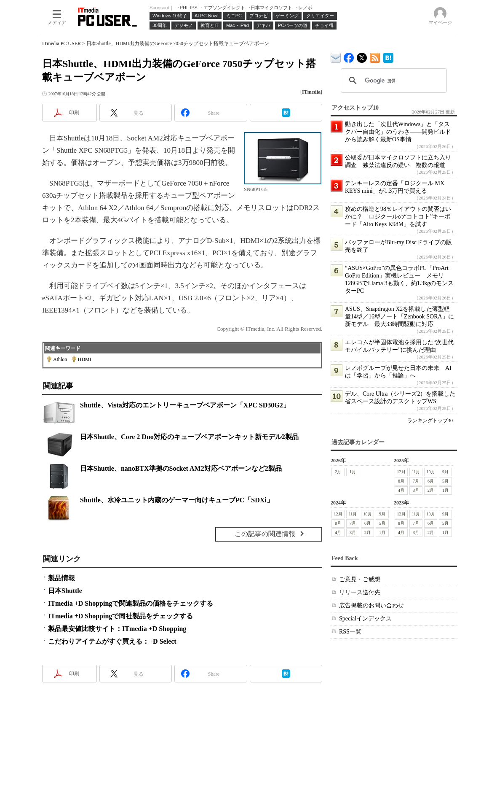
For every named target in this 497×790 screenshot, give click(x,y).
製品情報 (61, 578)
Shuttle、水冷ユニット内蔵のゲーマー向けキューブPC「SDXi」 (176, 500)
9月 (445, 471)
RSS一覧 (350, 631)
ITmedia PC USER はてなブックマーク (388, 56)
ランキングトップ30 (430, 420)
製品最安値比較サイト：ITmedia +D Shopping (117, 628)
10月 (431, 471)
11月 (416, 471)
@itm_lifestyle (362, 56)
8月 (401, 481)
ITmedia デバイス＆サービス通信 (336, 56)
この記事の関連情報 (265, 533)
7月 (416, 481)
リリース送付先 (359, 592)
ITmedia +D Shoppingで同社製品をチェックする (120, 616)
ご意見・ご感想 (359, 579)
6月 (431, 481)
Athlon (60, 359)
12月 (401, 471)
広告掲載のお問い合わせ (371, 605)
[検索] (392, 80)
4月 (401, 490)
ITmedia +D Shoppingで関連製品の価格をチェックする (130, 603)
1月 (353, 471)
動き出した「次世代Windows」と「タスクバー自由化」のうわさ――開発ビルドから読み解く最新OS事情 (398, 132)
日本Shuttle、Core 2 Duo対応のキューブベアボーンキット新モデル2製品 (189, 436)
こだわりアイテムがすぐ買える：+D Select (112, 641)
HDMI (84, 359)
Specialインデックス (365, 618)
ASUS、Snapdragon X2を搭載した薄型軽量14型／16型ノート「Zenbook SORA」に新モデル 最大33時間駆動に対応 (399, 316)
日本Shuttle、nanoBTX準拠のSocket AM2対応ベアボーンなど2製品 (181, 468)
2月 (338, 471)
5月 (445, 481)
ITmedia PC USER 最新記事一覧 (375, 56)
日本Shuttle (65, 590)
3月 (416, 490)
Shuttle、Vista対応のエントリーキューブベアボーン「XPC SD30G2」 (185, 405)
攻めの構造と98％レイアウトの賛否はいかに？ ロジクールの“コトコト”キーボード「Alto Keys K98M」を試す (398, 216)
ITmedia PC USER (61, 43)
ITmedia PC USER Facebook (349, 56)
